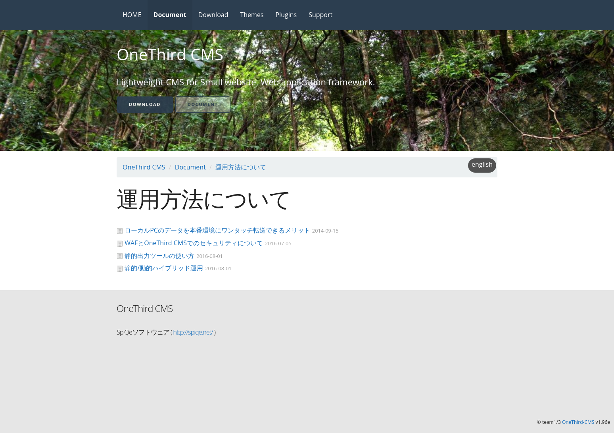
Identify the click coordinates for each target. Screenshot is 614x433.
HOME (132, 14)
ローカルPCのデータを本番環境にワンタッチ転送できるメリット (217, 230)
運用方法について (240, 167)
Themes (251, 14)
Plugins (286, 14)
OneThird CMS (144, 167)
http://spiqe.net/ (192, 332)
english (482, 164)
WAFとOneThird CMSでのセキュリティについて (194, 243)
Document (170, 14)
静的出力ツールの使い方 (159, 255)
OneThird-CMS (578, 422)
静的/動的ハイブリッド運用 (164, 268)
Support (320, 14)
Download (213, 14)
